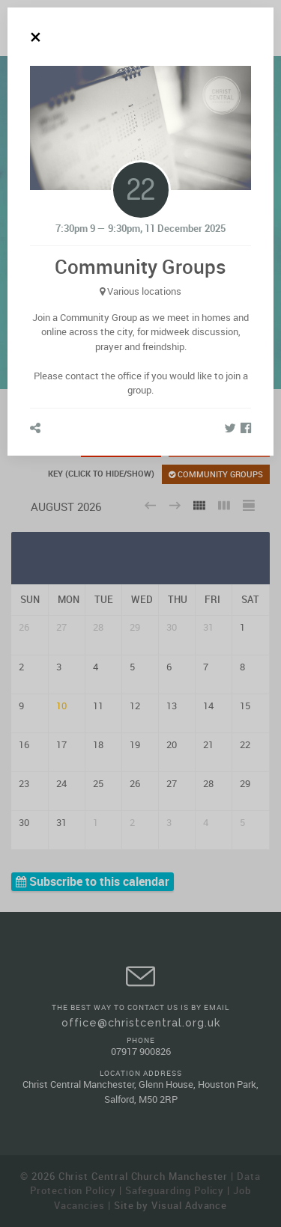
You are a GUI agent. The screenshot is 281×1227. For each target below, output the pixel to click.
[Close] (35, 36)
